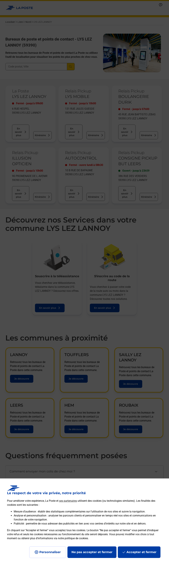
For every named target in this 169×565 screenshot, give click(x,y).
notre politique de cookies (73, 538)
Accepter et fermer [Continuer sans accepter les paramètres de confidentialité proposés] (141, 552)
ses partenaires (68, 500)
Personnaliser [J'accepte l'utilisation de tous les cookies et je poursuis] (50, 552)
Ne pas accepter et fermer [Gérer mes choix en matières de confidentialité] (91, 552)
